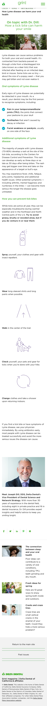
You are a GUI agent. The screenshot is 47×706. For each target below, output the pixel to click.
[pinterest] (23, 531)
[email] (30, 531)
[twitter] (10, 531)
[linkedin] (17, 531)
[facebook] (4, 531)
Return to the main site (23, 644)
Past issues (23, 654)
